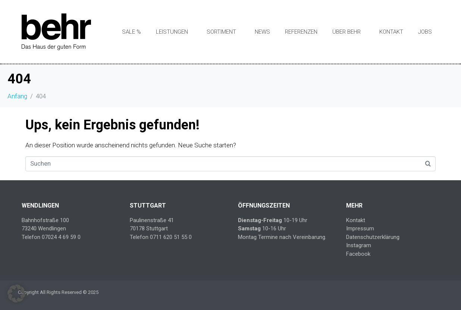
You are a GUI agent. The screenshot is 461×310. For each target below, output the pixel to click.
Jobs (425, 31)
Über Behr (346, 31)
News (262, 31)
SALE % (131, 31)
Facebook (358, 254)
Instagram (358, 245)
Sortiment (221, 31)
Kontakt (391, 31)
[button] (16, 293)
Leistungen (172, 31)
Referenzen (301, 31)
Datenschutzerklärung (372, 237)
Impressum (360, 228)
